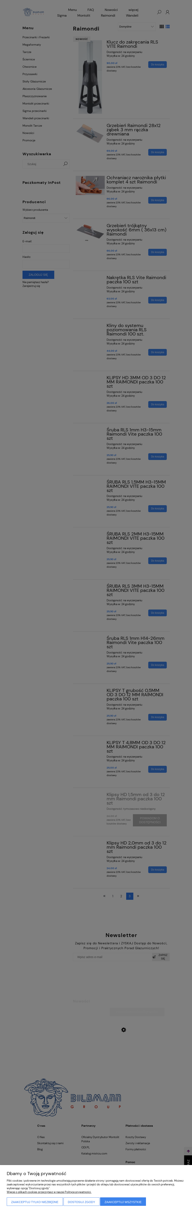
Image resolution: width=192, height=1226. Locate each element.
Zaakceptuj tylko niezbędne (34, 1202)
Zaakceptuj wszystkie (123, 1202)
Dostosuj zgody (81, 1202)
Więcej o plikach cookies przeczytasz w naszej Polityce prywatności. (49, 1192)
